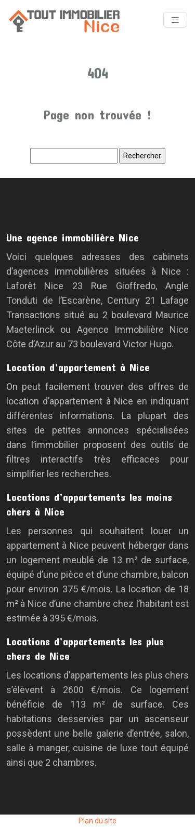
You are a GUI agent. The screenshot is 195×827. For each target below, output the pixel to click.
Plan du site (97, 821)
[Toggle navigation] (175, 20)
